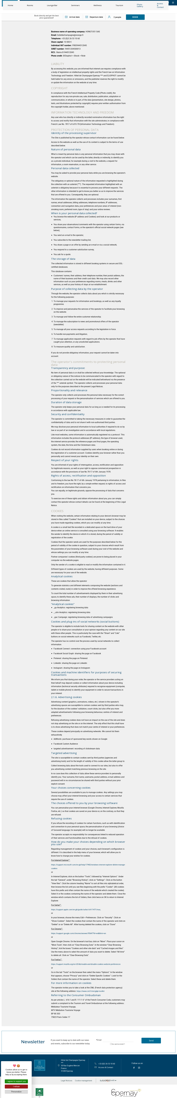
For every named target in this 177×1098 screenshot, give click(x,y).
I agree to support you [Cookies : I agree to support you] (16, 1081)
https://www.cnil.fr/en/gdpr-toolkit (91, 990)
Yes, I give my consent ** (118, 1043)
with (110, 1079)
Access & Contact (103, 1066)
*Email (99, 1039)
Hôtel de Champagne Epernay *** (73, 1065)
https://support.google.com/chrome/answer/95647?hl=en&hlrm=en (80, 932)
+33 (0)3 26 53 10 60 (105, 1062)
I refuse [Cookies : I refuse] (16, 1086)
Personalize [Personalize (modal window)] (16, 1092)
